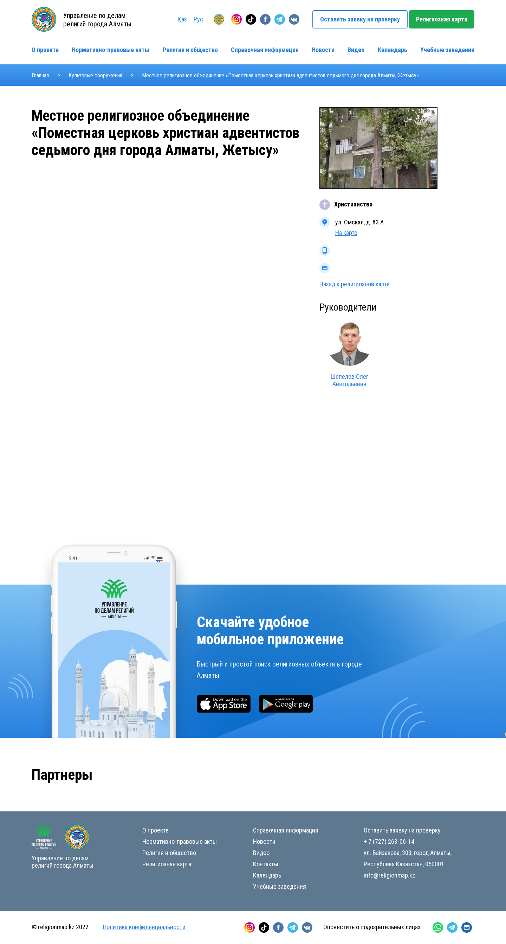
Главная (40, 75)
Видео (356, 49)
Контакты (265, 864)
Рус (198, 19)
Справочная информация (265, 49)
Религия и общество (190, 49)
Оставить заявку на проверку (360, 19)
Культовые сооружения (95, 75)
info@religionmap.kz (389, 875)
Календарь (392, 49)
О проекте (45, 49)
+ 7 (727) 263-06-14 (389, 841)
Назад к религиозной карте (354, 284)
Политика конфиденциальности (144, 927)
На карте (346, 232)
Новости (323, 49)
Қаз (182, 19)
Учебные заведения (447, 49)
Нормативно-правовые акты (110, 49)
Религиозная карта (441, 19)
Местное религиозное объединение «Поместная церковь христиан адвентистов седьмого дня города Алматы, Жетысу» (280, 75)
